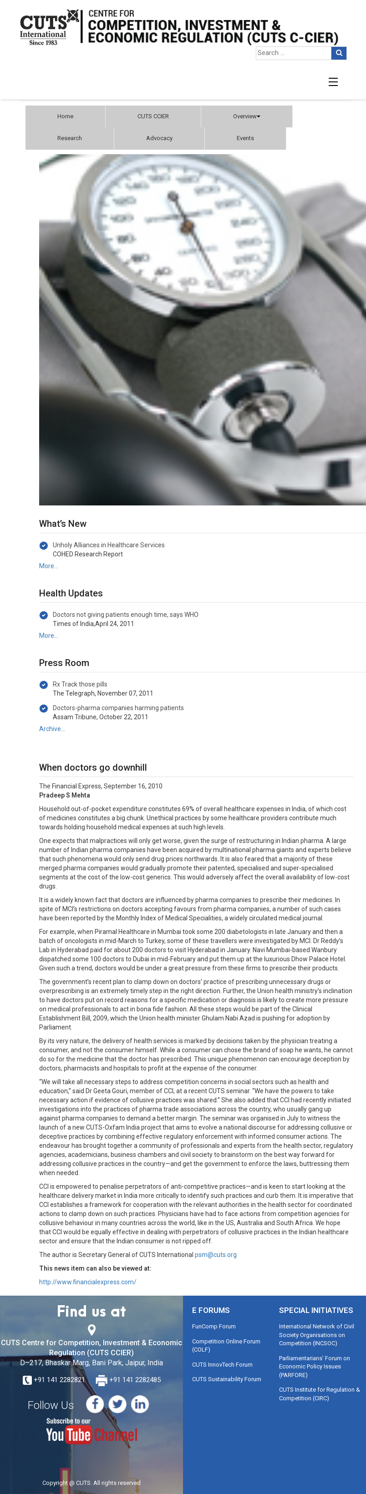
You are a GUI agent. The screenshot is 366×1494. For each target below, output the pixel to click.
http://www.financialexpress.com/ (88, 1282)
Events (245, 138)
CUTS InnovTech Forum (222, 1364)
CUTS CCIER (153, 116)
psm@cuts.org (216, 1254)
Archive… (52, 728)
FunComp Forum (214, 1326)
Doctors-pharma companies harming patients (118, 708)
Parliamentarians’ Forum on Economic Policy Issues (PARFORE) (314, 1366)
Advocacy (159, 138)
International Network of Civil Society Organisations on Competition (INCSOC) (316, 1335)
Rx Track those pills (80, 684)
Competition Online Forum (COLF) (226, 1345)
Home (65, 116)
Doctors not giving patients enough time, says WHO (125, 614)
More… (48, 566)
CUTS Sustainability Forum (226, 1379)
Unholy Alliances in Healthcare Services (109, 545)
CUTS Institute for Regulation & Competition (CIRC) (319, 1394)
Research (69, 138)
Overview (246, 116)
